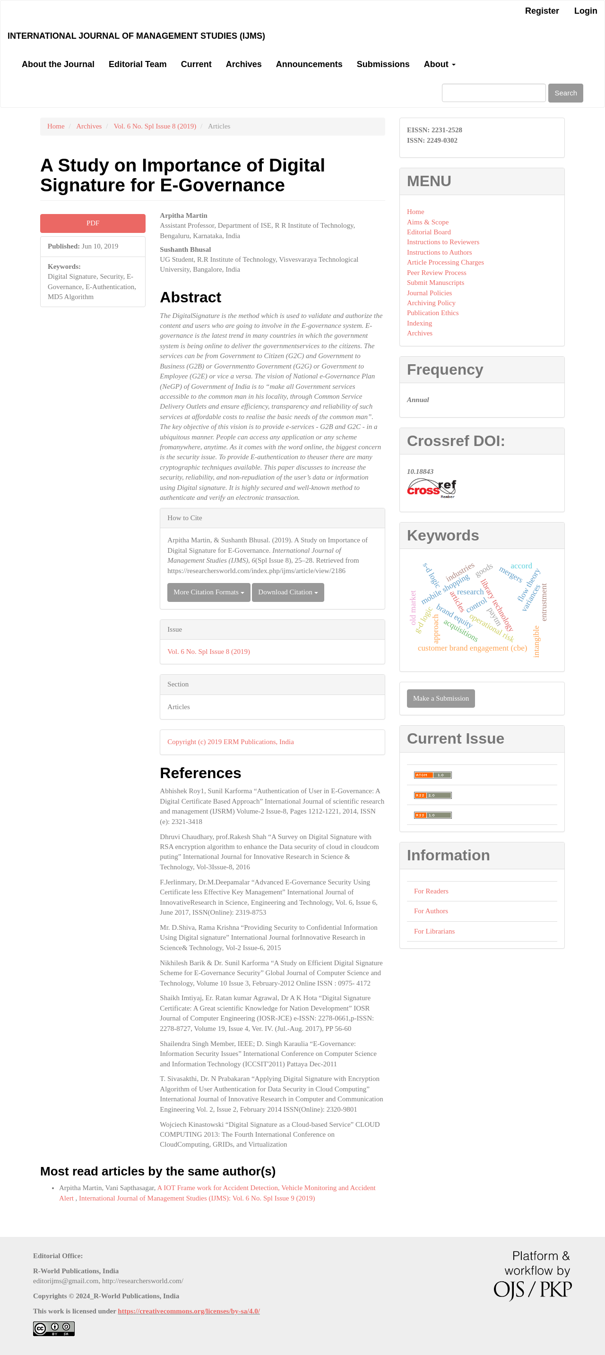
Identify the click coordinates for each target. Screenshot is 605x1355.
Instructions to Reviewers (443, 242)
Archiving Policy (431, 303)
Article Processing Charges (445, 262)
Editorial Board (429, 232)
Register (542, 11)
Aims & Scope (428, 222)
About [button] (440, 64)
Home (56, 126)
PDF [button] (93, 223)
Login (585, 11)
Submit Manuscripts (435, 282)
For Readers (431, 891)
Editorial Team (138, 64)
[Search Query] (494, 93)
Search (565, 93)
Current (196, 64)
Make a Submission (441, 698)
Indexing (419, 323)
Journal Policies (429, 293)
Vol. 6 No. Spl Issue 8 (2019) (155, 126)
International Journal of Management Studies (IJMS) (136, 36)
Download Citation (288, 592)
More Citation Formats (208, 592)
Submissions (383, 64)
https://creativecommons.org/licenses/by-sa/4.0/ (189, 1311)
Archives (244, 64)
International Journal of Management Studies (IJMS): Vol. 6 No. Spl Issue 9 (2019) (197, 1198)
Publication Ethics (433, 313)
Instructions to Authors (439, 252)
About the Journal (58, 64)
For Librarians (434, 931)
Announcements (309, 64)
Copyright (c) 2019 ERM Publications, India (230, 742)
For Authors (431, 911)
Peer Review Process (437, 272)
